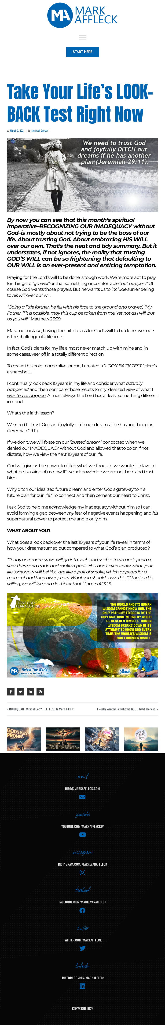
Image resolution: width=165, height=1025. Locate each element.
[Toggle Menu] (82, 37)
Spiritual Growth (39, 130)
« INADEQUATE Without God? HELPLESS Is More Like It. (40, 708)
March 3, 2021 (17, 130)
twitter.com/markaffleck (82, 939)
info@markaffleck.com (82, 788)
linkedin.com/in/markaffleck (82, 977)
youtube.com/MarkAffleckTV (82, 826)
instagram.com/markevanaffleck (82, 864)
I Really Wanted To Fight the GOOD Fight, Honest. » (127, 708)
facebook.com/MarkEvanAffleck (82, 901)
